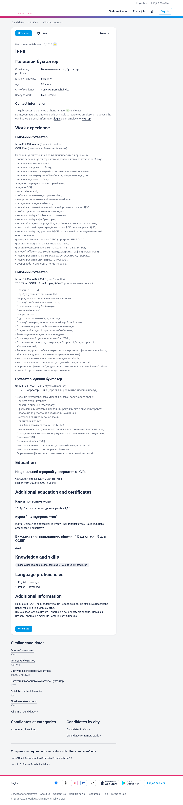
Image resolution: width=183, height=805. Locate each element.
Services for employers (24, 793)
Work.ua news (77, 793)
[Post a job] (138, 11)
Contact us (59, 793)
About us (45, 793)
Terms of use (118, 793)
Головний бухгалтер (23, 661)
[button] (152, 11)
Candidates (79, 729)
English (17, 783)
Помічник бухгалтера (24, 701)
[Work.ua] (22, 11)
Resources (94, 793)
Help (105, 793)
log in (57, 118)
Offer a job (24, 33)
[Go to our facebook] (56, 783)
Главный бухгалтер (22, 650)
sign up (86, 118)
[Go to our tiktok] (93, 783)
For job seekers (161, 3)
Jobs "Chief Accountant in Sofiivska (42, 758)
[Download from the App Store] (109, 783)
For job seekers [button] (158, 783)
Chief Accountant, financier (26, 691)
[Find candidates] (118, 11)
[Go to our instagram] (74, 783)
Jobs (31, 764)
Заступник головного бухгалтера (31, 671)
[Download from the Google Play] (131, 783)
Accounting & (25, 729)
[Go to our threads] (65, 783)
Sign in (165, 11)
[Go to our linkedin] (83, 783)
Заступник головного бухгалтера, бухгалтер (37, 681)
